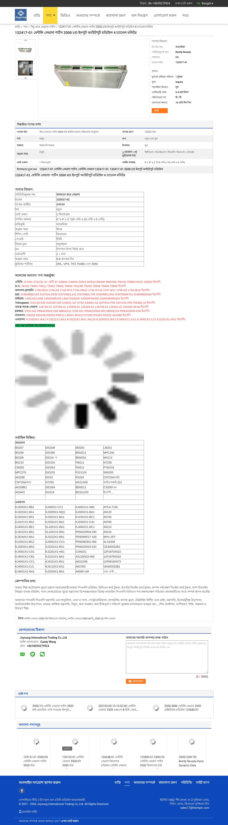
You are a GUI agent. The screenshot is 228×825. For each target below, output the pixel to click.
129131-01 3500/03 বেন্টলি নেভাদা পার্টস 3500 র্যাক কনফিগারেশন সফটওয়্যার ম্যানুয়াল (35, 765)
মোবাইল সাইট (28, 811)
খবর (185, 15)
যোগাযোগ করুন (165, 15)
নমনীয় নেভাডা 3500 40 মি (80, 618)
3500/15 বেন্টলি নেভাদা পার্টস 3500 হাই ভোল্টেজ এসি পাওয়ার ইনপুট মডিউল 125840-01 (52, 709)
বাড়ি (37, 15)
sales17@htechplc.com (194, 807)
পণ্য (49, 15)
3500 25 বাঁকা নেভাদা (105, 618)
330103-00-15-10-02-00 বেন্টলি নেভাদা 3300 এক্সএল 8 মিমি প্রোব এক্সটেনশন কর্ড (117, 709)
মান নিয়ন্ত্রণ (139, 15)
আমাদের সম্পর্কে (88, 15)
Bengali (207, 3)
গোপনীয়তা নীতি (28, 799)
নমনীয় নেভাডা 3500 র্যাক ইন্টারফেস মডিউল (45, 618)
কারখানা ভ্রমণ (115, 15)
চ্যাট (156, 110)
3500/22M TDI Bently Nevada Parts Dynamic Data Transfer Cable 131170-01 (191, 765)
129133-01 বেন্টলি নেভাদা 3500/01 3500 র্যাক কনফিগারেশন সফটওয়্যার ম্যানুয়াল (73, 765)
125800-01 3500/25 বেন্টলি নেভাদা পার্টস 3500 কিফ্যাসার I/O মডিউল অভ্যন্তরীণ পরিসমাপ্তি (152, 765)
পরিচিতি (186, 782)
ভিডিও (65, 15)
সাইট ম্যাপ (202, 782)
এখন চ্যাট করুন (183, 3)
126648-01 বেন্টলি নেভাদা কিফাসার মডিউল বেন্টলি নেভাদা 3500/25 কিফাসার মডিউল (113, 765)
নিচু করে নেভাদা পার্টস (43, 26)
